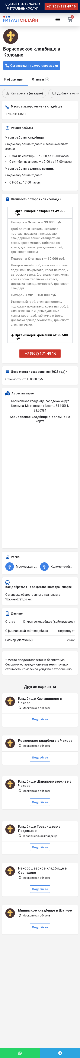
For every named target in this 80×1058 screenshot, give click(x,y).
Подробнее (40, 719)
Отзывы (40, 79)
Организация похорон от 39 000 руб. (40, 212)
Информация (13, 79)
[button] (58, 19)
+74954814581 (15, 114)
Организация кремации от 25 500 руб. (41, 336)
